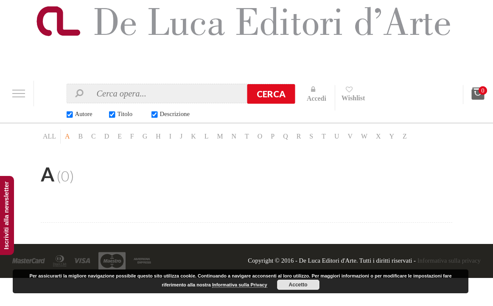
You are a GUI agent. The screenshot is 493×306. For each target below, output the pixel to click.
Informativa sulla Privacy (239, 284)
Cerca (271, 94)
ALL (49, 136)
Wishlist (354, 98)
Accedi (317, 98)
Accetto (298, 285)
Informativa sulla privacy (448, 261)
